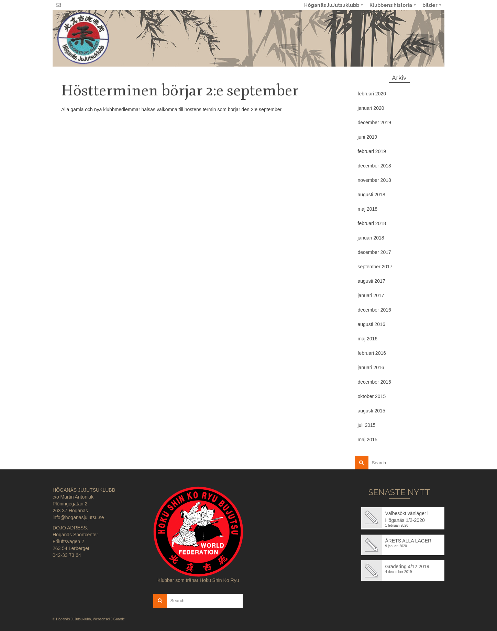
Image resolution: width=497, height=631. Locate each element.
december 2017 (374, 252)
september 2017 (375, 266)
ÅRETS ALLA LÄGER (408, 541)
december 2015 (374, 382)
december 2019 (374, 122)
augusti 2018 (371, 194)
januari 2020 (371, 108)
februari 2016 (372, 353)
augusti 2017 (371, 281)
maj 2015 (368, 439)
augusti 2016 (371, 324)
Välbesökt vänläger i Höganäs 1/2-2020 (407, 517)
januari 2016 (371, 367)
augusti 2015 (371, 410)
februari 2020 (372, 93)
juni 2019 (367, 137)
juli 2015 (367, 425)
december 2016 (374, 310)
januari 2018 (371, 238)
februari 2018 (372, 223)
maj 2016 (368, 338)
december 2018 (374, 165)
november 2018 (374, 180)
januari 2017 (371, 295)
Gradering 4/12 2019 (407, 566)
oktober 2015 (372, 396)
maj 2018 (368, 209)
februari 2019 (372, 151)
